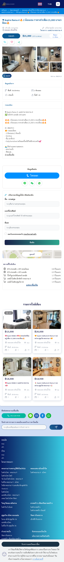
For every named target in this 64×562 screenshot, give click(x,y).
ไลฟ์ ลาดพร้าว (35, 507)
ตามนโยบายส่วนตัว (30, 234)
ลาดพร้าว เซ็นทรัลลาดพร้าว (41, 503)
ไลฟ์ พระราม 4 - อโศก (38, 472)
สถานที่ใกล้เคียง (9, 264)
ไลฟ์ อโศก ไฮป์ (7, 475)
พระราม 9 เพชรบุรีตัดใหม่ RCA (13, 468)
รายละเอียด (8, 105)
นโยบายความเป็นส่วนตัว (41, 536)
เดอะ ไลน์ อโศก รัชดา (9, 498)
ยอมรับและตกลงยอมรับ (15, 234)
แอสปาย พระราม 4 (7, 12)
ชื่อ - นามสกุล (10, 199)
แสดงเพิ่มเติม (32, 285)
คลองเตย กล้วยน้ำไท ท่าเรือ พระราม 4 (34, 10)
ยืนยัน (32, 242)
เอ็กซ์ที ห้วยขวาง (36, 519)
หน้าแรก (4, 10)
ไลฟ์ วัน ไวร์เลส (7, 507)
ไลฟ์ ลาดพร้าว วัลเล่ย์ (37, 510)
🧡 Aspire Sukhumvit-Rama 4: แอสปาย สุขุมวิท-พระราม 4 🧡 (46, 337)
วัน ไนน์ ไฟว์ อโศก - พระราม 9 (12, 479)
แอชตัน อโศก (6, 522)
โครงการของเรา (7, 462)
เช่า (3, 447)
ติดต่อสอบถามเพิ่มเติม (10, 410)
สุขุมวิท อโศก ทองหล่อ (10, 515)
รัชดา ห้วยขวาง (36, 515)
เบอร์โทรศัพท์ (10, 211)
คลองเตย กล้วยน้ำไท (38, 468)
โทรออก (32, 175)
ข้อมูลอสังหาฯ (9, 83)
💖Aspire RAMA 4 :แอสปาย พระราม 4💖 (17, 384)
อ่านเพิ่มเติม (9, 154)
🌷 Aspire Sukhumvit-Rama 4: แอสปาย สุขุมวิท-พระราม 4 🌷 (46, 384)
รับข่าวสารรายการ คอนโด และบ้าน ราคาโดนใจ (20, 422)
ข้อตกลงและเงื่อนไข (39, 531)
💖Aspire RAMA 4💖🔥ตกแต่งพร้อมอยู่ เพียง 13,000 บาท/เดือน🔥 (17, 337)
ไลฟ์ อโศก (5, 492)
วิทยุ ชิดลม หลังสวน (9, 503)
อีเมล (7, 222)
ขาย (3, 444)
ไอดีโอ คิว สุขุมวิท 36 (9, 525)
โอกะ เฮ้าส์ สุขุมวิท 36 (9, 519)
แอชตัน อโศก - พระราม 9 (10, 495)
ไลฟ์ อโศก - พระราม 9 (9, 472)
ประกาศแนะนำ (14, 10)
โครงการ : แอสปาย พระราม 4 (51, 30)
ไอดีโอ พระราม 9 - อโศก (10, 482)
